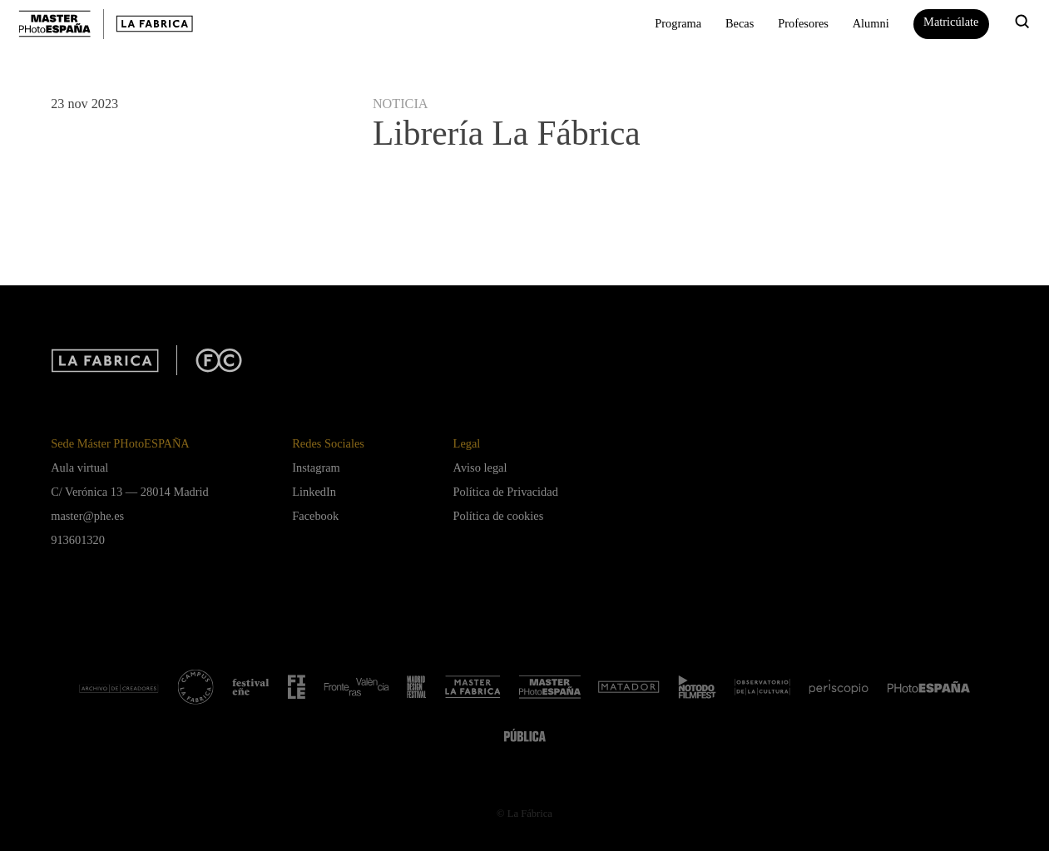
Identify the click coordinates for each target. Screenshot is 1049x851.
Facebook (315, 515)
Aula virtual (79, 467)
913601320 (78, 540)
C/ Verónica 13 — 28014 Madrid (130, 491)
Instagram (316, 467)
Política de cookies (498, 515)
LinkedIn (314, 491)
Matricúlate (950, 21)
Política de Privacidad (505, 491)
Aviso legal (480, 467)
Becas (739, 23)
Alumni (871, 23)
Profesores (803, 23)
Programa (678, 23)
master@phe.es (87, 515)
